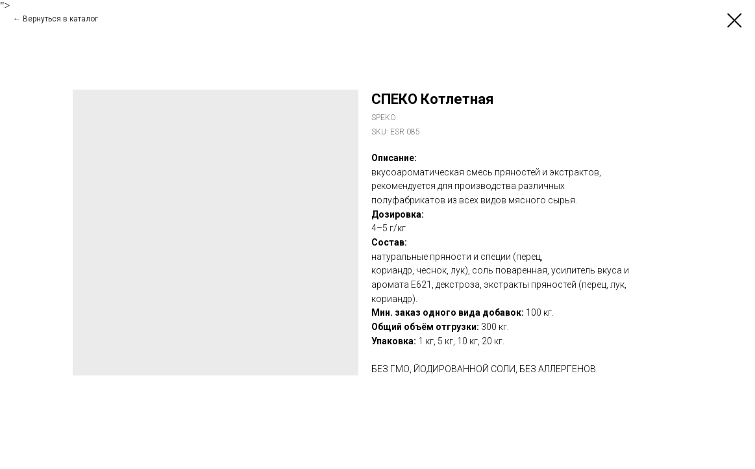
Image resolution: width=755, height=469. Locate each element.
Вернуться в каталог (60, 18)
